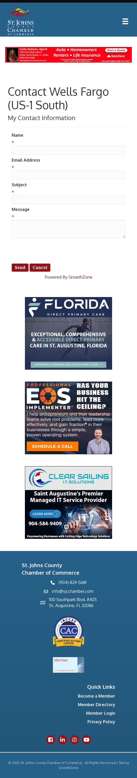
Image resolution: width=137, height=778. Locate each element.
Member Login (100, 713)
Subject (19, 184)
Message (21, 209)
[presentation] (51, 251)
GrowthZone (80, 277)
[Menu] (125, 21)
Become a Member (96, 696)
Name (17, 135)
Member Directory (96, 704)
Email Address (26, 160)
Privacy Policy (101, 721)
